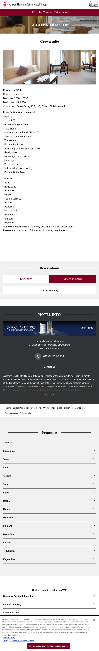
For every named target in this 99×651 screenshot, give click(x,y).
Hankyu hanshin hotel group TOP (49, 590)
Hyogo (6, 509)
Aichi (5, 467)
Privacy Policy (9, 638)
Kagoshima (9, 559)
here (15, 622)
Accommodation (11, 413)
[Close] (94, 620)
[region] (49, 633)
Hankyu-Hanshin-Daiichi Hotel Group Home (23, 408)
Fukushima (9, 451)
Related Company (12, 604)
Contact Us (49, 367)
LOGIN (90, 4)
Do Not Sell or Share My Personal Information (48, 646)
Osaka (6, 501)
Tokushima (8, 551)
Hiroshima (8, 534)
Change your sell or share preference (18, 640)
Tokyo (6, 459)
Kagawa (7, 542)
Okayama (8, 517)
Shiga (6, 484)
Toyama (7, 476)
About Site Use (11, 612)
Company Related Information (18, 596)
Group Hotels (49, 408)
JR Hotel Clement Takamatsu (70, 408)
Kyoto (6, 492)
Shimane (7, 526)
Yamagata (8, 442)
